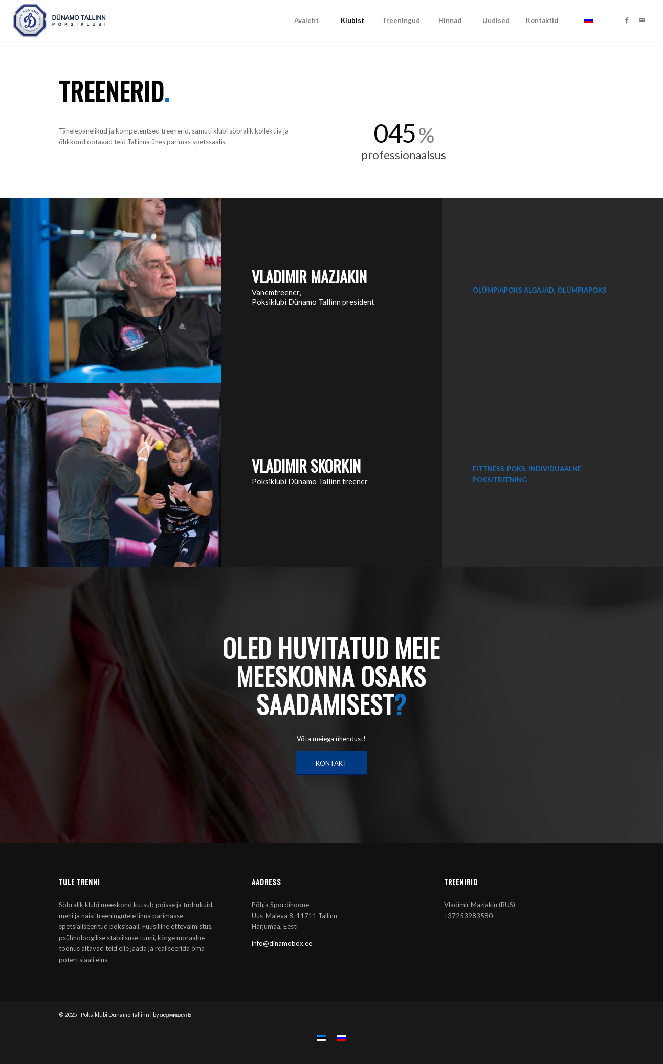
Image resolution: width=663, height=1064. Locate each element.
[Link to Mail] (642, 20)
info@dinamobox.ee (282, 943)
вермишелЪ (175, 1014)
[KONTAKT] (331, 763)
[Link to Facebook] (626, 20)
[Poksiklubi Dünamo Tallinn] (59, 20)
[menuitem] (306, 20)
